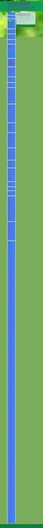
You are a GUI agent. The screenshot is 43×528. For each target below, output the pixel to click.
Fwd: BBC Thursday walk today (11, 433)
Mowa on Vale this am (11, 400)
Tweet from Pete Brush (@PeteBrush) (11, 441)
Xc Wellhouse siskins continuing (11, 473)
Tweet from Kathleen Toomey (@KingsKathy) (11, 416)
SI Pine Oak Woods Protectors (10, 217)
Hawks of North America (11, 140)
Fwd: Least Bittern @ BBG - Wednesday (11, 315)
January (10, 513)
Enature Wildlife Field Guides (11, 137)
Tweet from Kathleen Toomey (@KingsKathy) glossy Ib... (11, 325)
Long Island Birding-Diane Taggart (10, 231)
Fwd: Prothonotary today (11, 402)
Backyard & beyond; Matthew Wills (10, 225)
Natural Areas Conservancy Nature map (11, 118)
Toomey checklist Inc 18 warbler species (11, 405)
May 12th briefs (10, 439)
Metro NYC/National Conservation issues (11, 189)
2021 (10, 247)
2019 (10, 515)
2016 (10, 518)
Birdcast (9, 17)
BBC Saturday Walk (11, 312)
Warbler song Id (10, 144)
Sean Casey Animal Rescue (10, 154)
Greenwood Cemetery (11, 111)
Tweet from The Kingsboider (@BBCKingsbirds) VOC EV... (11, 459)
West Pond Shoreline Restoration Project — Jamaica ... (11, 264)
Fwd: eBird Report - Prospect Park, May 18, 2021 (10, 357)
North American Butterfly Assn (11, 213)
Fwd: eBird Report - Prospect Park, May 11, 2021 (11, 447)
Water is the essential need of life (11, 457)
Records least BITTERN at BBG (11, 360)
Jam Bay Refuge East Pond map (11, 112)
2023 (10, 245)
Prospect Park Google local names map (11, 120)
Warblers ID (9, 145)
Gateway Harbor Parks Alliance (11, 97)
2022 (10, 246)
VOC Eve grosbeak (10, 449)
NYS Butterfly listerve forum (11, 209)
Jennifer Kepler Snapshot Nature (10, 229)
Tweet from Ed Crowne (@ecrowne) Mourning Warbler (11, 273)
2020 (10, 514)
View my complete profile (11, 27)
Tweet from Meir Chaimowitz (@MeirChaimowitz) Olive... (11, 340)
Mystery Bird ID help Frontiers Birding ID (11, 141)
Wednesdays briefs (11, 336)
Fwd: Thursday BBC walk (11, 323)
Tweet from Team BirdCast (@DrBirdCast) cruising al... (11, 307)
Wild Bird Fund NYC (10, 158)
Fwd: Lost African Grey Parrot (11, 318)
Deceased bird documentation (10, 166)
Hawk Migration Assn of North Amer (11, 203)
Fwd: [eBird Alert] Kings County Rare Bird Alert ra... (11, 392)
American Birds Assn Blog (11, 198)
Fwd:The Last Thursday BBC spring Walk (11, 278)
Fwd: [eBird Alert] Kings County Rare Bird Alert (11, 280)
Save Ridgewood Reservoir (10, 102)
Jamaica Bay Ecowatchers (9, 163)
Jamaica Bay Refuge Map (10, 114)
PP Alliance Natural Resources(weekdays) (11, 152)
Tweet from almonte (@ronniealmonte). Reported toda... (11, 351)
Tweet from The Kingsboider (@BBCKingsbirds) (11, 382)
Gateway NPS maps (10, 110)
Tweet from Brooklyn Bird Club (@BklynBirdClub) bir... (11, 422)
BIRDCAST (9, 125)
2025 (10, 243)
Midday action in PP (11, 471)
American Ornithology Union (11, 199)
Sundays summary (10, 387)
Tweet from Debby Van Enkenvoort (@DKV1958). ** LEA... (11, 364)
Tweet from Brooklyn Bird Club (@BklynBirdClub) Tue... (11, 419)
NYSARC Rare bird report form (10, 185)
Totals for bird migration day (11, 497)
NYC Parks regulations (11, 193)
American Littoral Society (10, 91)
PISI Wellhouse (11, 394)
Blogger (28, 526)
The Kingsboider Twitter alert (11, 75)
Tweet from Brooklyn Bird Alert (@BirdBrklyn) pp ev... (11, 412)
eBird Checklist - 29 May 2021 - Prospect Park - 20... (11, 260)
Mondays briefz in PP (11, 301)
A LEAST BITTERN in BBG (11, 362)
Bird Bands (9, 183)
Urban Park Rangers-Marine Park (11, 157)
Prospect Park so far (11, 490)
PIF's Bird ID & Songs (11, 143)
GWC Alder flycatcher (10, 316)
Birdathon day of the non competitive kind (11, 503)
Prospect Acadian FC (11, 275)
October (10, 250)
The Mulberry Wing (10, 238)
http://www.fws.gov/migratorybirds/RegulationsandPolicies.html (11, 53)
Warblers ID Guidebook (11, 146)
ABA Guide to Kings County (10, 89)
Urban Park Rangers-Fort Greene (11, 155)
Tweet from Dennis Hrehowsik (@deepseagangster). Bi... (11, 505)
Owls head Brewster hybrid (10, 407)
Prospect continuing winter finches (11, 465)
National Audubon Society (10, 212)
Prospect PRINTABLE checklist (11, 72)
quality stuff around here (11, 434)
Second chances (10, 373)
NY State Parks (10, 194)
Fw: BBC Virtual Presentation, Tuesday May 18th (11, 437)
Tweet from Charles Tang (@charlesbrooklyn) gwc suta (11, 377)
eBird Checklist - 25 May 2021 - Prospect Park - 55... (11, 292)
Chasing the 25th (10, 398)
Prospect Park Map (10, 121)
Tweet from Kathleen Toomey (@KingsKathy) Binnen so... (11, 484)
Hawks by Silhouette (10, 138)
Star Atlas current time (11, 218)
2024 (10, 244)
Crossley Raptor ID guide (11, 135)
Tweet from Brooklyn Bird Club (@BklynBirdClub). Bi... (11, 481)
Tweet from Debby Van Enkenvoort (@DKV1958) (11, 343)
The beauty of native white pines (11, 271)
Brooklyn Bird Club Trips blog (11, 80)
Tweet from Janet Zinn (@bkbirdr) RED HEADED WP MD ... (11, 468)
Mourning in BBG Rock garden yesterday (10, 328)
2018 (10, 516)
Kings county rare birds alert (11, 42)
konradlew (23, 526)
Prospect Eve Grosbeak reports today (11, 509)
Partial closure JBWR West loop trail (11, 266)
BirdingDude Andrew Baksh (10, 226)
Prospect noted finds (11, 258)
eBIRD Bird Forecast (10, 173)
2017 (10, 517)
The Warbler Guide (10, 239)
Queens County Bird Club (10, 215)
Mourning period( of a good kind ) (11, 268)
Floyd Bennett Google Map (11, 107)
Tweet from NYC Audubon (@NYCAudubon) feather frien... (11, 283)
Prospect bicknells (10, 337)
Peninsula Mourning (10, 256)
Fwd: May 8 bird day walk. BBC (10, 493)
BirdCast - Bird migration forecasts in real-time (11, 310)
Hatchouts (10, 403)
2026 (10, 242)
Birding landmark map (11, 32)
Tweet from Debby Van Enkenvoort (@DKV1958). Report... (11, 370)
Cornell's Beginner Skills (11, 134)
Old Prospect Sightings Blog (11, 232)
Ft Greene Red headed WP (11, 374)
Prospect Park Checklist (11, 31)
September (10, 251)
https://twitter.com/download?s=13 (27, 20)
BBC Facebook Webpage (11, 223)
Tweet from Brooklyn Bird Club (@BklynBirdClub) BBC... (11, 289)
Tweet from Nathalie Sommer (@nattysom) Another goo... (11, 303)
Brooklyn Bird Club (10, 79)
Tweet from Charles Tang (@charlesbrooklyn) (11, 410)
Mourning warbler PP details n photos (11, 389)
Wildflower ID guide (10, 180)
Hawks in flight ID (10, 139)
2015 (10, 519)
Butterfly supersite (10, 171)
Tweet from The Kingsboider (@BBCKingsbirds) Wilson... (11, 478)
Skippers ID (9, 177)
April (10, 510)
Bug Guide (9, 170)
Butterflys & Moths (10, 172)
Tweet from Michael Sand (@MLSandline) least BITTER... (11, 347)
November (10, 249)
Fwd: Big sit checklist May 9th (10, 431)
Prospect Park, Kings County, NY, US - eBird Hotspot (11, 333)
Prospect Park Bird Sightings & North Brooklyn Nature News (19, 3)
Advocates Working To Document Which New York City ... (11, 425)
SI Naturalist (9, 73)
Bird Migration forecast (11, 124)
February (10, 512)
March (10, 511)
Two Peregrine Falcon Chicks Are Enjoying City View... (11, 296)
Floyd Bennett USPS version (11, 109)
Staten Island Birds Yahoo (10, 219)
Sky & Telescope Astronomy (10, 178)
